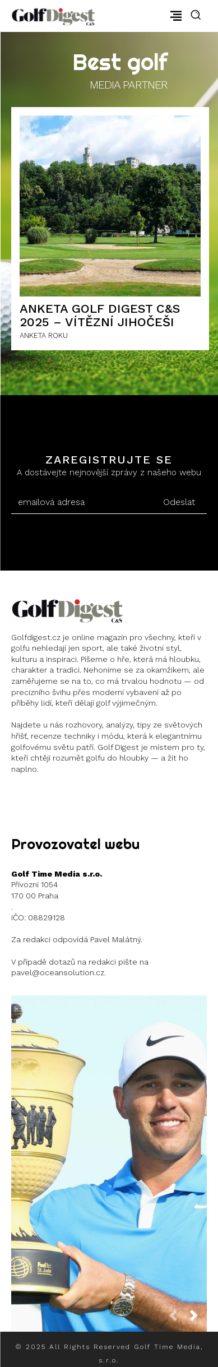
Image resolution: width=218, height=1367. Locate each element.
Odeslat (179, 502)
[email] (81, 502)
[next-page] (198, 1319)
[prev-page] (177, 1319)
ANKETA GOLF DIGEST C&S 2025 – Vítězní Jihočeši (100, 315)
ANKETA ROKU (44, 335)
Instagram (52, 797)
